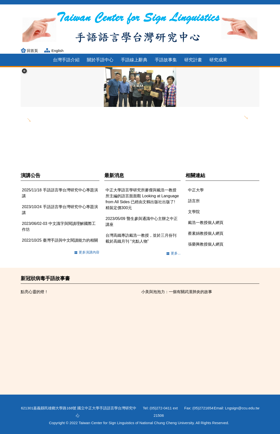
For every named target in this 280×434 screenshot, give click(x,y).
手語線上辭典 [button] (134, 59)
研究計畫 (193, 59)
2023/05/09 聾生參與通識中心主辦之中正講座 (142, 222)
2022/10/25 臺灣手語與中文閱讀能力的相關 (60, 240)
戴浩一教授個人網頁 (205, 222)
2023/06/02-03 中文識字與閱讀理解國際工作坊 (59, 226)
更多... (176, 253)
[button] (24, 70)
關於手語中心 (100, 59)
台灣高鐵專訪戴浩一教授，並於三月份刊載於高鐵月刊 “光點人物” (141, 238)
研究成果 (218, 59)
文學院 (194, 212)
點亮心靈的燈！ (34, 292)
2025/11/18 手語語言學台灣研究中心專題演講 (60, 193)
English (57, 51)
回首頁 (32, 51)
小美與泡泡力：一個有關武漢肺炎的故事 (176, 292)
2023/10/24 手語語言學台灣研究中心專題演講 (60, 210)
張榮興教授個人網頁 (205, 244)
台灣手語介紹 (66, 59)
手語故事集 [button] (166, 59)
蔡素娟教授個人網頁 (205, 233)
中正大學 (196, 190)
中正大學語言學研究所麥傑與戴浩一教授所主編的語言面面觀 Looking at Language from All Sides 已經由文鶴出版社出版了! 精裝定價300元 (142, 199)
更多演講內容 (89, 252)
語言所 (194, 201)
